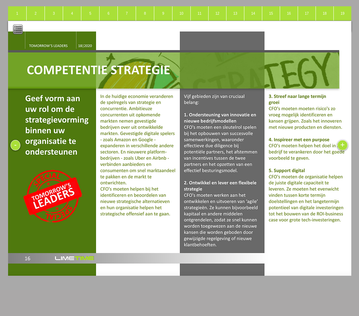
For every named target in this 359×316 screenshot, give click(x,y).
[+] (342, 145)
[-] (15, 145)
